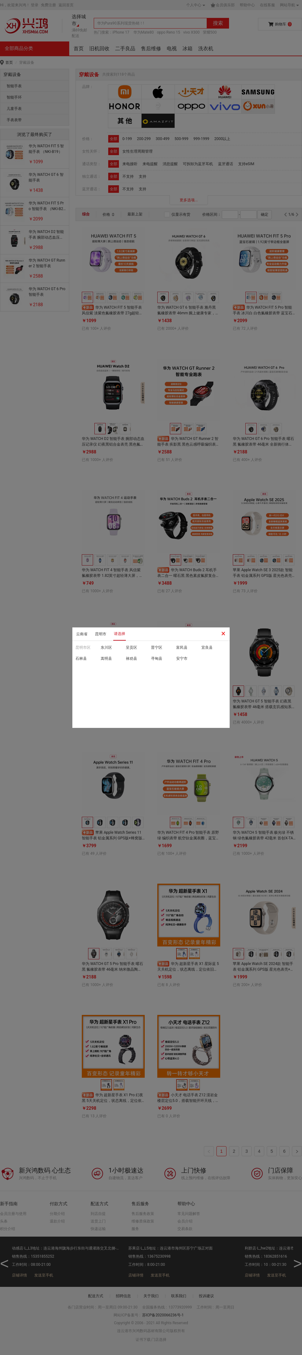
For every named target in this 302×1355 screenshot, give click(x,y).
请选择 (119, 633)
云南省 (81, 634)
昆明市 (100, 634)
